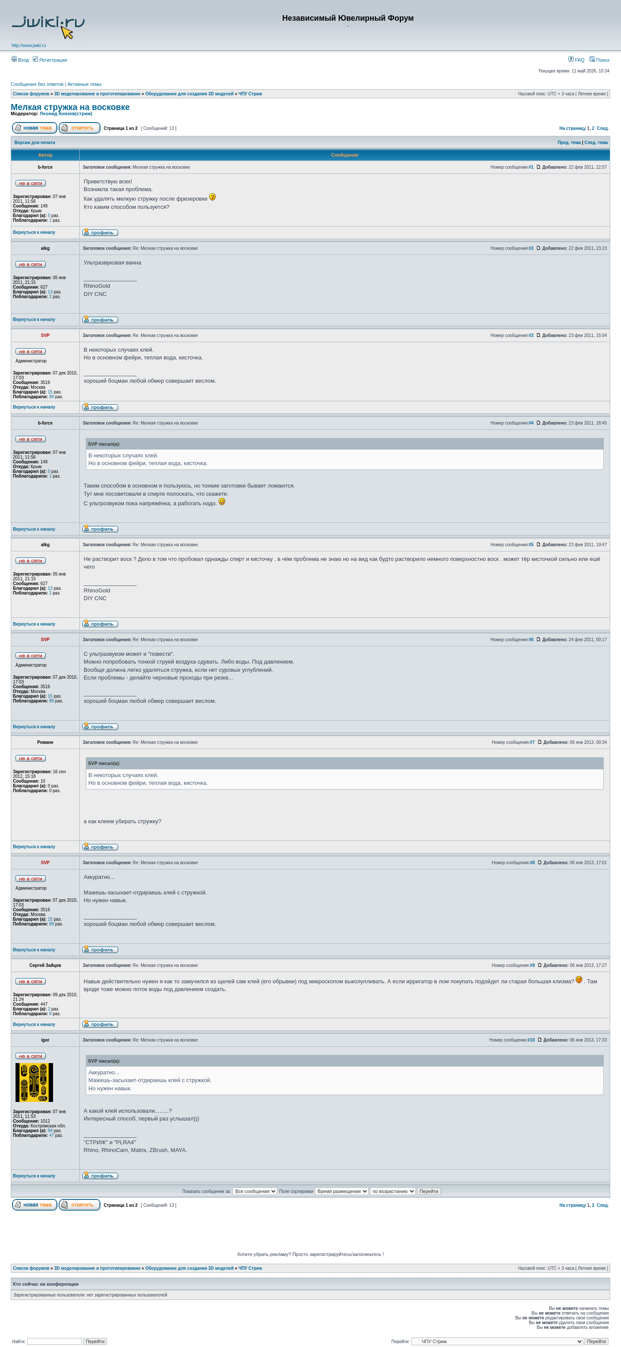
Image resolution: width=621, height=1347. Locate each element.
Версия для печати (35, 142)
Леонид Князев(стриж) (66, 113)
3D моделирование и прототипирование (97, 93)
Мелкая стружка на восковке (70, 107)
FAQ (576, 60)
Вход (20, 60)
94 (50, 1130)
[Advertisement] (310, 1232)
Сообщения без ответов (37, 84)
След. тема (596, 142)
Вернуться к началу (34, 232)
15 (50, 392)
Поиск (599, 60)
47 (51, 1135)
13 (50, 292)
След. (603, 128)
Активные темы (84, 84)
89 (51, 396)
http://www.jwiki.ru (29, 45)
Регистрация (50, 60)
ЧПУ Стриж (250, 93)
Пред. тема (569, 142)
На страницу (572, 128)
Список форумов (31, 93)
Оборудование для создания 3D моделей (189, 93)
